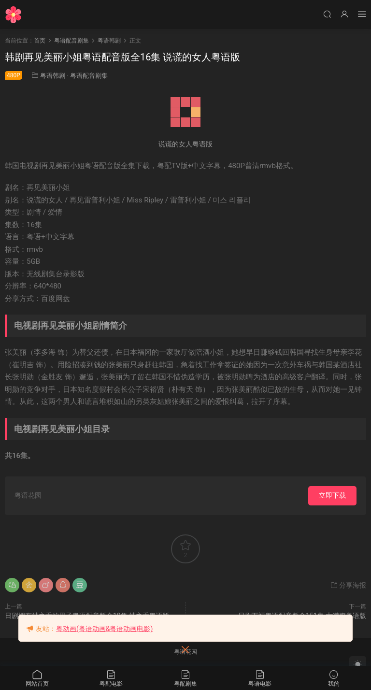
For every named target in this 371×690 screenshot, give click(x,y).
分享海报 (348, 585)
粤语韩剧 (52, 75)
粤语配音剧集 (89, 75)
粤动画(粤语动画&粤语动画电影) (104, 628)
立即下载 (332, 495)
